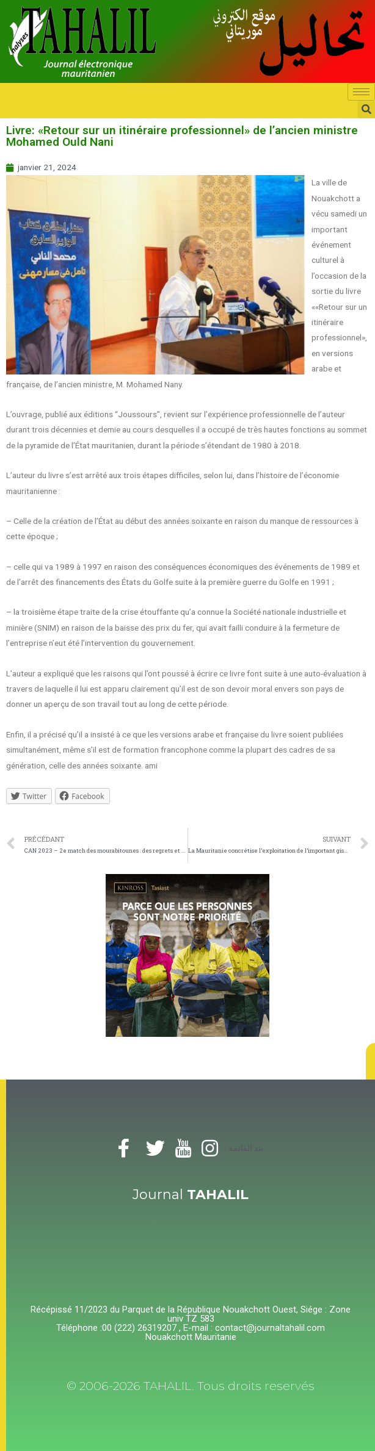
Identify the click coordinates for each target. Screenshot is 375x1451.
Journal (191, 1194)
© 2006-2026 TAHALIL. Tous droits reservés (191, 1386)
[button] (370, 1061)
